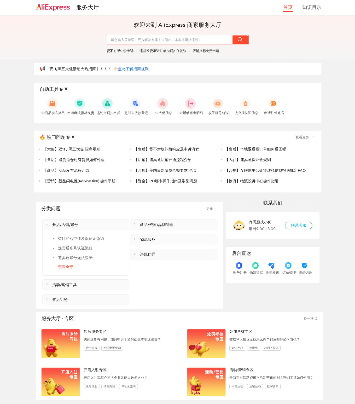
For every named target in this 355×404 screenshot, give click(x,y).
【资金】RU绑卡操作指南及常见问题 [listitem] (165, 181)
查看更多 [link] (306, 137)
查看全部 (65, 267)
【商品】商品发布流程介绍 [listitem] (66, 170)
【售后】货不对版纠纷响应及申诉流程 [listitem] (166, 149)
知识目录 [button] (311, 7)
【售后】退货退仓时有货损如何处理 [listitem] (74, 159)
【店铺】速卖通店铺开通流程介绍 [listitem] (163, 159)
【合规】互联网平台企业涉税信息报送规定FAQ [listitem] (265, 170)
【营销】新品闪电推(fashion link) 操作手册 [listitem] (79, 181)
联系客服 (298, 225)
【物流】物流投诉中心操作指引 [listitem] (252, 181)
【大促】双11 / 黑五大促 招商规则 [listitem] (71, 149)
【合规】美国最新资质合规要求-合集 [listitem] (165, 170)
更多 (211, 209)
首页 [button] (288, 7)
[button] (86, 224)
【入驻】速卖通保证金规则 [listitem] (248, 159)
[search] (169, 39)
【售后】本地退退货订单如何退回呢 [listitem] (255, 149)
